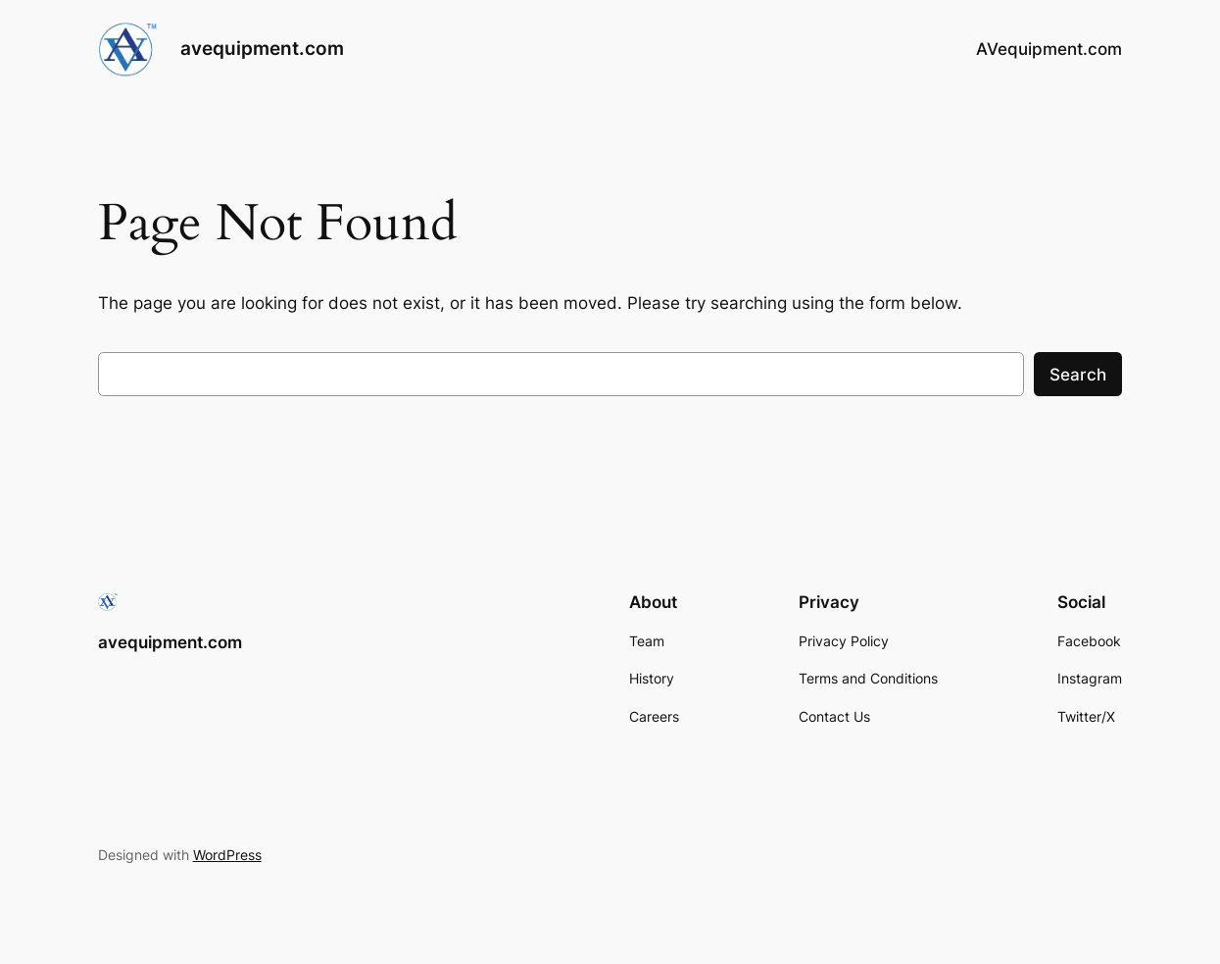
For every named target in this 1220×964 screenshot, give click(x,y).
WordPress (227, 854)
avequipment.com (262, 48)
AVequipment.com (1049, 49)
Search (1077, 374)
